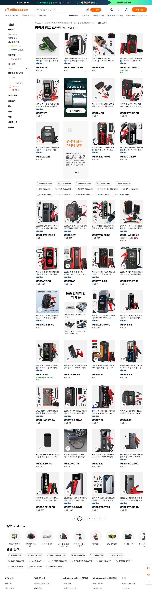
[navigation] (19, 271)
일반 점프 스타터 (123, 561)
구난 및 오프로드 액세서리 (84, 23)
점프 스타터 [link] (103, 23)
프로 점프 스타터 (15, 555)
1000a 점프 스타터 (121, 195)
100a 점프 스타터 (103, 183)
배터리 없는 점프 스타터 (56, 555)
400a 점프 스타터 (96, 555)
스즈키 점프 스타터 (16, 561)
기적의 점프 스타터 (63, 189)
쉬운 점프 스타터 (102, 195)
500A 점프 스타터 (103, 561)
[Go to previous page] (74, 518)
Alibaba (38, 23)
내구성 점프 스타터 (130, 189)
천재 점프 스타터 (44, 189)
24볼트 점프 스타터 (54, 567)
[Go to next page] (105, 518)
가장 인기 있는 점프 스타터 (107, 189)
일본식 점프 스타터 (34, 555)
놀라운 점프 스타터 (82, 195)
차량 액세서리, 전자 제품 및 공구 (57, 23)
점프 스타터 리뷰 (63, 195)
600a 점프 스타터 (15, 567)
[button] (95, 52)
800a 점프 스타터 (44, 195)
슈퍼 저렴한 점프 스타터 (57, 561)
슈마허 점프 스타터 (44, 183)
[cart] (119, 10)
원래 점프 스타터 (34, 567)
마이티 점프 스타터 (83, 183)
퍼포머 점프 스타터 (122, 183)
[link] (148, 568)
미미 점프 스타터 (64, 183)
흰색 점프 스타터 (115, 555)
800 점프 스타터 (77, 555)
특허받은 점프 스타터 (84, 189)
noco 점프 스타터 (36, 561)
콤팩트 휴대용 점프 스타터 (81, 561)
